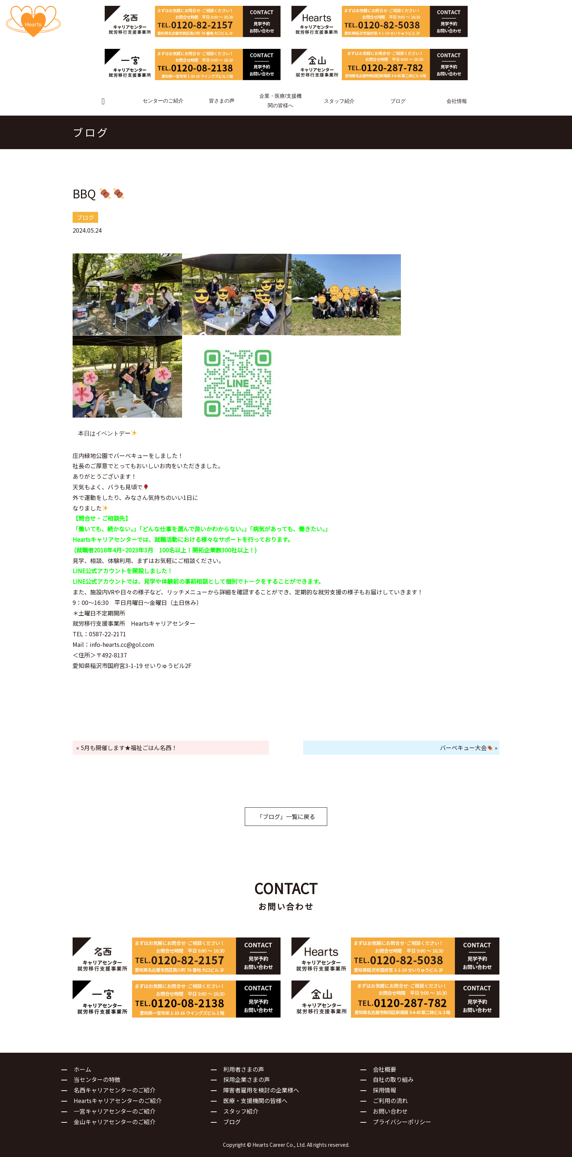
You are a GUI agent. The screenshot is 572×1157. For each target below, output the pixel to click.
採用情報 (384, 1090)
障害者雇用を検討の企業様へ (261, 1090)
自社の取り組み (393, 1079)
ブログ (232, 1121)
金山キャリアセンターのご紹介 (114, 1121)
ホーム (82, 1069)
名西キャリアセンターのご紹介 (114, 1090)
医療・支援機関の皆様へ (255, 1100)
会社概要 (384, 1069)
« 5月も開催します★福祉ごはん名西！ (126, 747)
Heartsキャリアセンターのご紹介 (118, 1100)
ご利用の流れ (390, 1100)
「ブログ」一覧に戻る (286, 816)
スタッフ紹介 (240, 1111)
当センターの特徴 (97, 1079)
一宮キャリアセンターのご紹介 (114, 1111)
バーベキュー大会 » (469, 747)
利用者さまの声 (243, 1069)
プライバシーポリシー (402, 1121)
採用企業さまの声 (246, 1079)
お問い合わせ (390, 1111)
